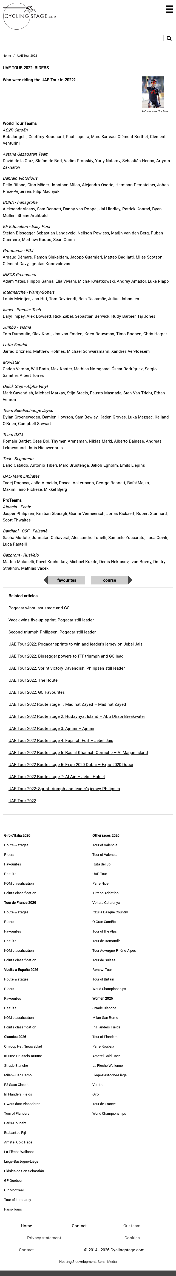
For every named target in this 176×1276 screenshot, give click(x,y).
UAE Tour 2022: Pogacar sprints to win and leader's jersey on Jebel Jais (75, 644)
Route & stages (16, 844)
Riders (9, 854)
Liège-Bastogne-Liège (21, 1161)
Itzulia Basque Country (110, 912)
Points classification (20, 892)
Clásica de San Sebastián (24, 1170)
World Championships (109, 988)
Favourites (66, 580)
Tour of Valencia (104, 844)
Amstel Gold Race (18, 1142)
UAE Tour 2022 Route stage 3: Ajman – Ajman (51, 728)
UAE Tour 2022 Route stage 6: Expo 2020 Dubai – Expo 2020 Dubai (70, 764)
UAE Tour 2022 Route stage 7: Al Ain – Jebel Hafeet (56, 776)
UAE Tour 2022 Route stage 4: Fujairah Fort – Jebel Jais (60, 740)
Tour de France (104, 1103)
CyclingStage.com (33, 16)
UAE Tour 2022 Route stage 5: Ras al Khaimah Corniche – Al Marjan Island (78, 752)
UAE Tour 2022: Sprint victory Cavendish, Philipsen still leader (66, 668)
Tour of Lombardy (17, 1199)
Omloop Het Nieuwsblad (23, 1046)
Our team (131, 1225)
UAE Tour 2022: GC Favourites (36, 692)
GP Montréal (14, 1190)
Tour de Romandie (106, 940)
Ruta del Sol (101, 864)
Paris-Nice (100, 883)
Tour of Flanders (16, 1113)
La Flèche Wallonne (19, 1151)
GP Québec (13, 1180)
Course (109, 580)
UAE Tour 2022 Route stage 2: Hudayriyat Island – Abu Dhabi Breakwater (76, 716)
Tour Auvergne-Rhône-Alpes (114, 950)
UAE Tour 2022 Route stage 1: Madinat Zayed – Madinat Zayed (67, 704)
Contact (26, 1249)
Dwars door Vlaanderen (22, 1103)
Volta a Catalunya (106, 902)
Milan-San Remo (105, 1017)
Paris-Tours (13, 1209)
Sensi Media (107, 1261)
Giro (95, 1094)
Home (7, 55)
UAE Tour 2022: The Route (33, 680)
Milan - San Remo (18, 1075)
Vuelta (97, 1084)
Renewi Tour (102, 969)
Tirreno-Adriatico (105, 892)
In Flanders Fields (18, 1094)
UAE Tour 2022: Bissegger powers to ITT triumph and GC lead (66, 656)
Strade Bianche (16, 1065)
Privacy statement (44, 1237)
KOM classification (19, 883)
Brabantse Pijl (15, 1132)
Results (10, 873)
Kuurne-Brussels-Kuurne (23, 1055)
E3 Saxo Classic (16, 1084)
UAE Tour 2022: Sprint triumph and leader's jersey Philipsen (64, 788)
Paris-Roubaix (15, 1122)
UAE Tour (99, 873)
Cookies (132, 1237)
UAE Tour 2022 (22, 800)
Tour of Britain (103, 979)
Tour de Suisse (103, 959)
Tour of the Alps (104, 931)
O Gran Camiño (104, 921)
